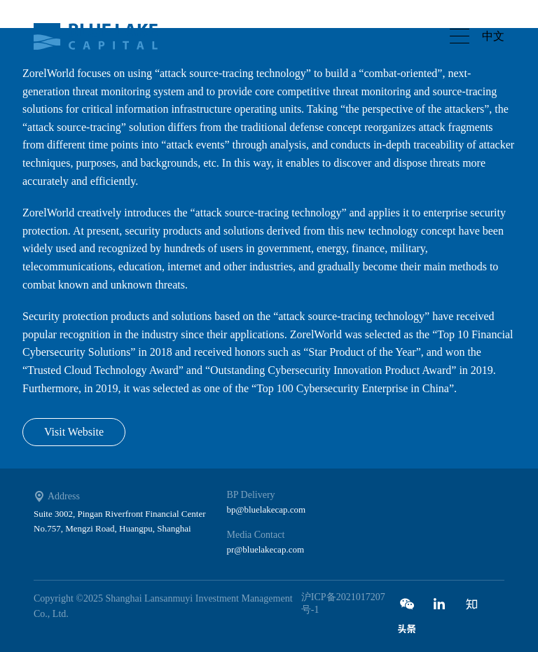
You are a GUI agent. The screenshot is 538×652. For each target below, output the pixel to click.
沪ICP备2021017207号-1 (343, 603)
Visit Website (74, 432)
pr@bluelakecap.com (266, 549)
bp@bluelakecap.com (266, 509)
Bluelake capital (104, 36)
